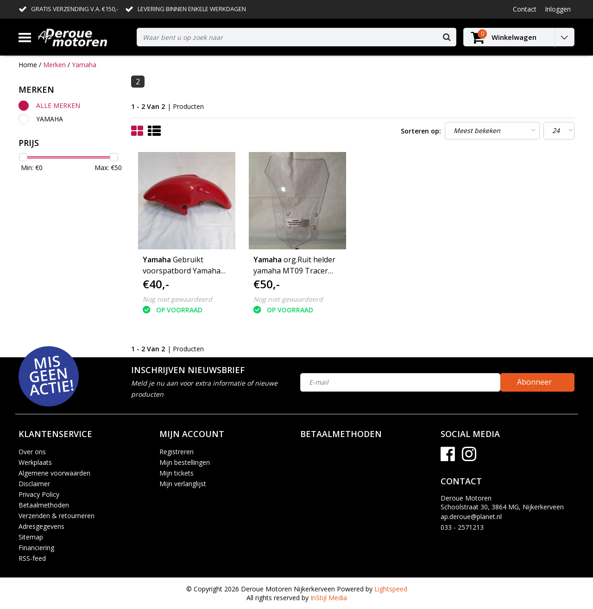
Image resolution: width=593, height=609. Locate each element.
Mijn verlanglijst (182, 483)
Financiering (36, 547)
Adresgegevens (41, 526)
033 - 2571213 (462, 527)
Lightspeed (390, 588)
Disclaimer (34, 483)
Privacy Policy (39, 494)
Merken (54, 64)
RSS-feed (32, 558)
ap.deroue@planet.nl (471, 516)
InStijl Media (328, 597)
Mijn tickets (176, 473)
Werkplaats (35, 462)
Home (28, 64)
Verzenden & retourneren (57, 515)
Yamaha (84, 64)
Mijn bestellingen (184, 462)
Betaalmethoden (44, 505)
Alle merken (58, 105)
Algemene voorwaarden (54, 473)
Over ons (32, 451)
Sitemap (31, 537)
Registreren (176, 451)
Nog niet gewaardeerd (177, 299)
